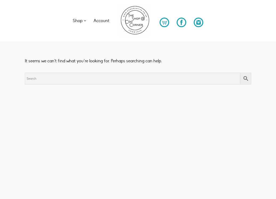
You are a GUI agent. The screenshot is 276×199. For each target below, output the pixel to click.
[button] (85, 21)
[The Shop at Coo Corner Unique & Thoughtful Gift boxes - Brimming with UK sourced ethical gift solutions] (135, 21)
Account (101, 20)
